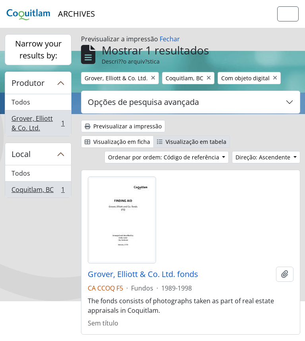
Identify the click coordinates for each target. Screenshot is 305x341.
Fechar (170, 39)
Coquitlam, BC (38, 191)
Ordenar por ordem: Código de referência (164, 157)
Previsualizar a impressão (123, 126)
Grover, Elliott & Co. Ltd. (38, 123)
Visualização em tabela (191, 141)
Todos (21, 102)
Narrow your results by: (38, 49)
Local (21, 154)
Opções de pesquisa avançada (143, 102)
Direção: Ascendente (264, 157)
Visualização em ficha (117, 141)
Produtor (28, 83)
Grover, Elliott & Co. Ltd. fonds (143, 274)
